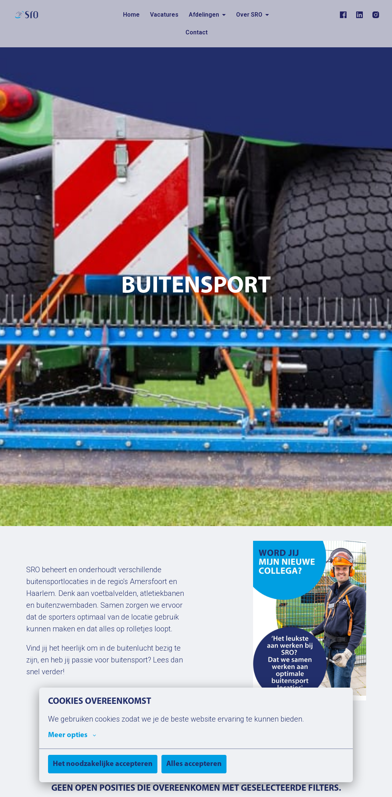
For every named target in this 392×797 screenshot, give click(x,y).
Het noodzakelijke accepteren (103, 764)
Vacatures (164, 14)
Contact (196, 32)
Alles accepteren (194, 764)
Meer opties (72, 735)
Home (131, 14)
